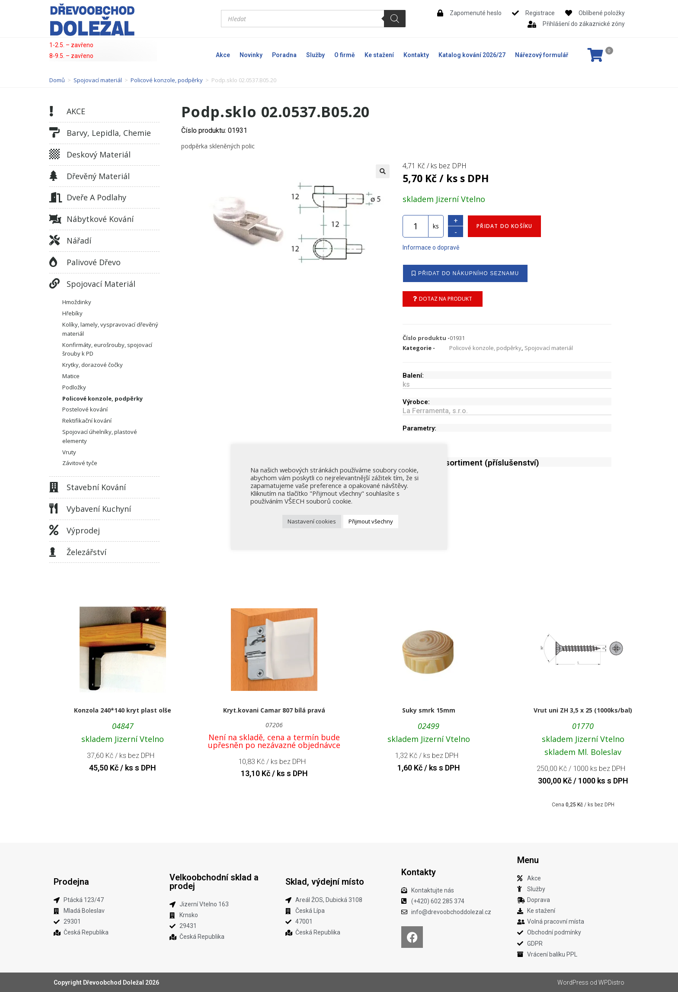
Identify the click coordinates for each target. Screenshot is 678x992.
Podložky (74, 387)
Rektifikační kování (87, 420)
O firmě (344, 54)
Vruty (69, 452)
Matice (71, 376)
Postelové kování (85, 409)
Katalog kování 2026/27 (471, 54)
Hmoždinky (76, 302)
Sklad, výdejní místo (324, 881)
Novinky (251, 54)
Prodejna (71, 881)
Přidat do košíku (504, 226)
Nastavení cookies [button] (312, 521)
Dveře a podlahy (96, 197)
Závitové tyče (79, 463)
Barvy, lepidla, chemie (109, 133)
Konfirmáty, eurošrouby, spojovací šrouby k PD (107, 349)
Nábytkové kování (100, 219)
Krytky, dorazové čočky (92, 365)
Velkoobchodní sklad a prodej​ (214, 881)
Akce (223, 54)
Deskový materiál (99, 154)
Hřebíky (72, 313)
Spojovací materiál (98, 80)
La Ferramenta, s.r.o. (435, 411)
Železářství (86, 552)
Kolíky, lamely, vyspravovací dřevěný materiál (110, 329)
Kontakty (416, 54)
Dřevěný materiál (98, 176)
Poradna (284, 54)
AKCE (76, 111)
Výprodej (83, 530)
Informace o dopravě (431, 247)
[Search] (395, 18)
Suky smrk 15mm (428, 710)
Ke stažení (379, 54)
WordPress (572, 982)
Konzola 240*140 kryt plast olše (122, 710)
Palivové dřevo (94, 262)
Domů (57, 80)
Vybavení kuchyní (99, 509)
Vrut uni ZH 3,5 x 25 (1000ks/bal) (583, 710)
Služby (315, 54)
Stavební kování (96, 487)
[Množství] (416, 226)
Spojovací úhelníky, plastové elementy (99, 436)
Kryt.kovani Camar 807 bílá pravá (274, 710)
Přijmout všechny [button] (371, 521)
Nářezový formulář (541, 54)
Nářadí (79, 240)
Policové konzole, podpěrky (167, 80)
